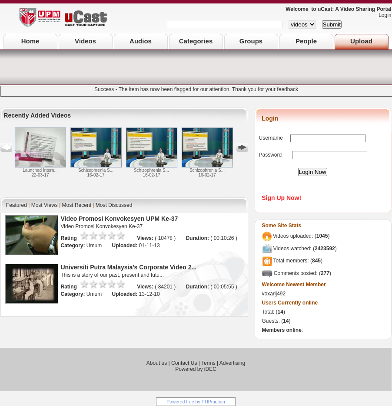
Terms (208, 363)
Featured (16, 205)
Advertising (232, 363)
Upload (361, 41)
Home (30, 41)
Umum (94, 245)
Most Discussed (114, 205)
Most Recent (76, 205)
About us (156, 363)
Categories (196, 41)
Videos (85, 41)
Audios (141, 41)
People (306, 41)
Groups (250, 41)
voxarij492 (274, 294)
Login (382, 15)
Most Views (44, 205)
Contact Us (184, 363)
